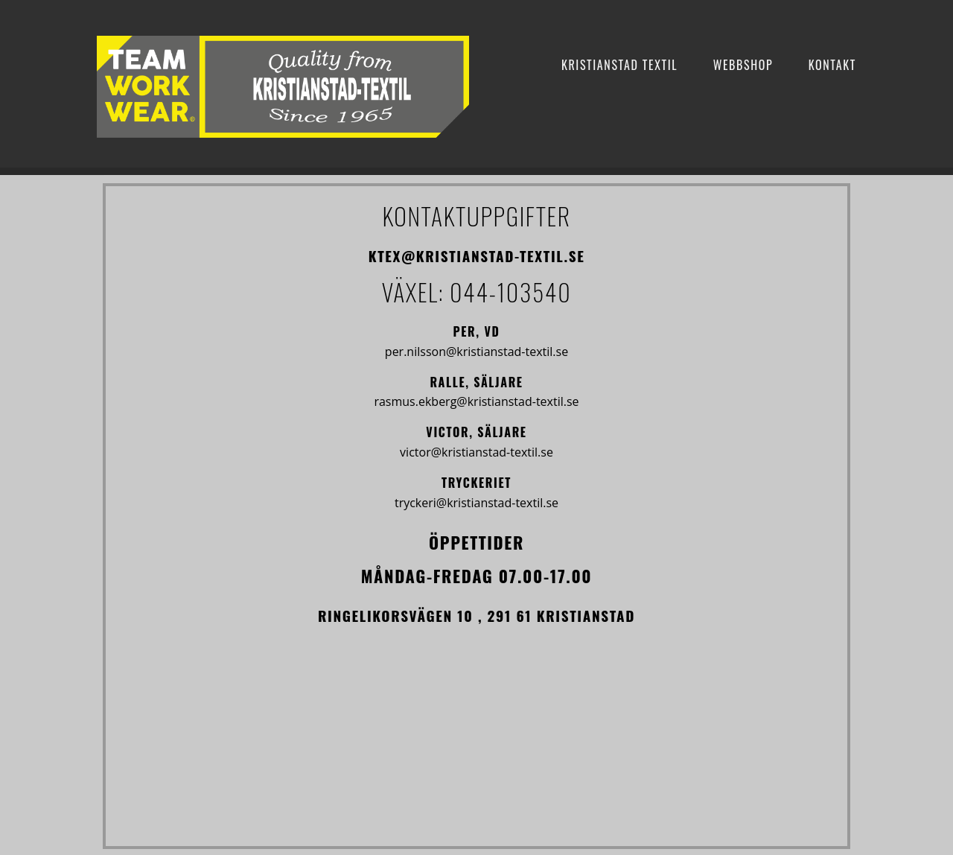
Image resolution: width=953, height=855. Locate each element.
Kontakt (832, 65)
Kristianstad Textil (619, 65)
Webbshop (743, 65)
